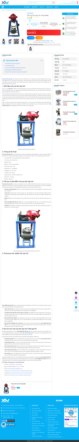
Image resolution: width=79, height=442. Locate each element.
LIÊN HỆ (56, 7)
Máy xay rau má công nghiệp (37, 418)
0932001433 (73, 1)
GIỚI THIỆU (26, 7)
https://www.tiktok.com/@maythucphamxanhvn (19, 375)
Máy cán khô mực (36, 421)
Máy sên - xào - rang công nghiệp (38, 433)
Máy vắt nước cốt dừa (37, 436)
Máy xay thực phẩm (52, 408)
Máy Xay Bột (8, 10)
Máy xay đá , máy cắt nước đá (55, 436)
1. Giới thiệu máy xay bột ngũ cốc (12, 63)
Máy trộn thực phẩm (36, 410)
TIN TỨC (42, 7)
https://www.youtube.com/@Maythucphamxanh (20, 370)
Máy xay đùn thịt (36, 408)
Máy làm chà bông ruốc (53, 421)
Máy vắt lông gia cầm (53, 427)
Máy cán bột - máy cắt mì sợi (54, 412)
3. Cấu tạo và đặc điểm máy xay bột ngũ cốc (14, 67)
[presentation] (27, 24)
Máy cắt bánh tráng (52, 415)
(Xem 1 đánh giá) (35, 17)
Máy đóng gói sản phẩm (53, 434)
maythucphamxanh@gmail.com (69, 3)
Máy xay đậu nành (36, 430)
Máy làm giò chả (51, 430)
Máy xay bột (5, 88)
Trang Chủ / (3, 10)
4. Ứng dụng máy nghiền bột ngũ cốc (13, 69)
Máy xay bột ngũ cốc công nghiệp (19, 10)
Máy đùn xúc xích (52, 417)
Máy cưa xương (51, 419)
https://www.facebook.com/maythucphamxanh (20, 372)
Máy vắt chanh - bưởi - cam (38, 425)
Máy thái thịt (35, 415)
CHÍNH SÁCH (49, 7)
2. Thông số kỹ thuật (9, 65)
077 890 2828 (11, 364)
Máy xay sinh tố (35, 427)
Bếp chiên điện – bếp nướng (54, 432)
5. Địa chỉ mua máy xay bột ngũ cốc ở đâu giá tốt (15, 71)
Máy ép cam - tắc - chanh (38, 423)
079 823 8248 (19, 364)
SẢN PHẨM (34, 7)
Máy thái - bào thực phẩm (54, 410)
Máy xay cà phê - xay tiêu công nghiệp (54, 425)
